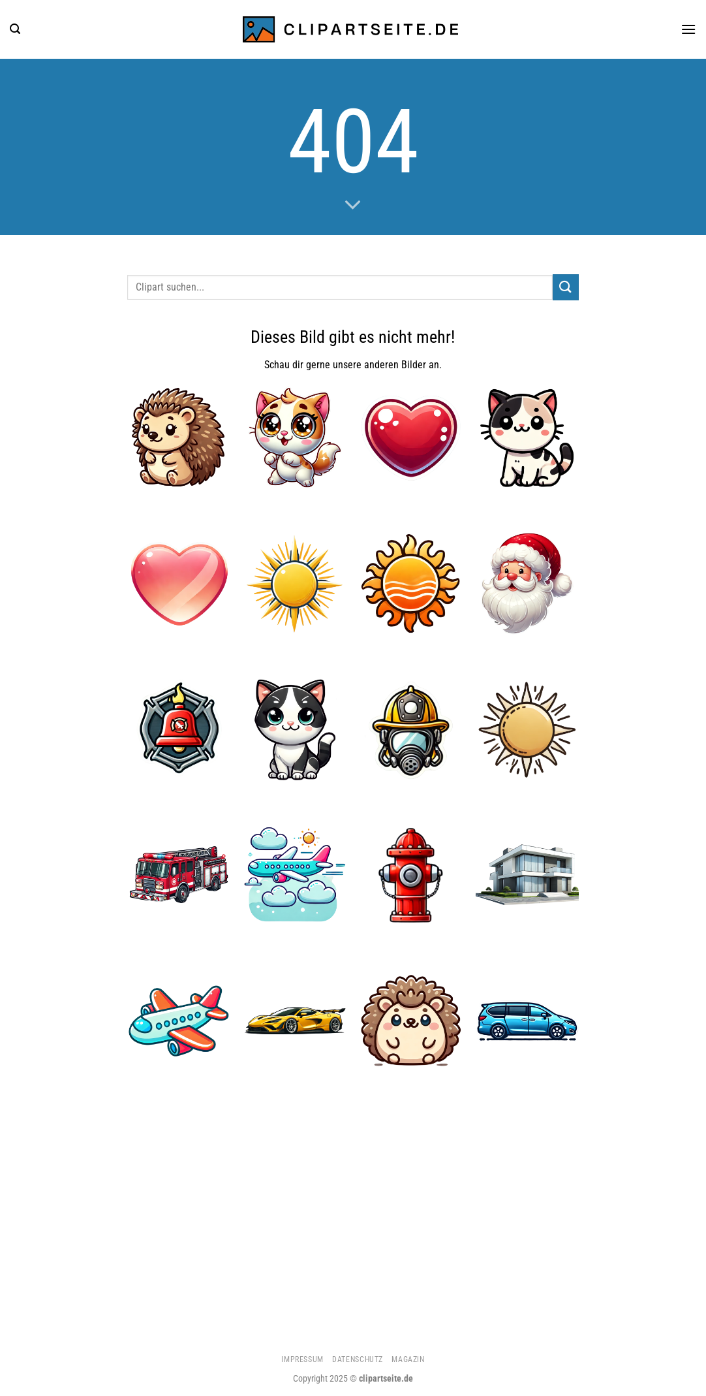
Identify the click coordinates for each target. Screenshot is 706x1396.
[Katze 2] (294, 438)
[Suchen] (15, 29)
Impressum (302, 1359)
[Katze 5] (294, 729)
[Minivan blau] (527, 1020)
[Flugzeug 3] (178, 1020)
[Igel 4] (178, 438)
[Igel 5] (411, 1020)
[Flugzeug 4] (294, 875)
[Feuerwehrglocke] (178, 729)
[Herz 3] (178, 583)
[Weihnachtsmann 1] (527, 583)
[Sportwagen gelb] (294, 1020)
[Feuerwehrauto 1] (178, 875)
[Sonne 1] (411, 583)
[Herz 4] (411, 438)
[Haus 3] (527, 875)
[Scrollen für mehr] (353, 206)
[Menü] (688, 29)
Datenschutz (357, 1359)
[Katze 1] (527, 438)
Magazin (407, 1359)
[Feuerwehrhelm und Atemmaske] (411, 729)
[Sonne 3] (527, 729)
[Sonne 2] (294, 583)
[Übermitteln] (566, 287)
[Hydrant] (411, 875)
